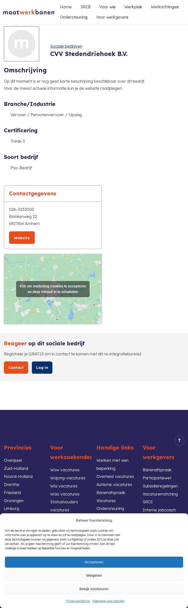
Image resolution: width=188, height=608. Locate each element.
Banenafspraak (157, 468)
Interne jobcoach (159, 509)
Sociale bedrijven (66, 46)
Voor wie (107, 6)
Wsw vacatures (65, 468)
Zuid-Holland (16, 467)
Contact (16, 367)
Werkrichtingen (165, 6)
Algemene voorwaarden (109, 601)
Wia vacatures (64, 484)
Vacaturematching (160, 492)
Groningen (14, 499)
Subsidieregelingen (161, 484)
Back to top (178, 439)
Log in (42, 367)
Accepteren (94, 562)
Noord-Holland (18, 475)
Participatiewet (158, 476)
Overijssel (13, 459)
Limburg (11, 508)
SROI (148, 501)
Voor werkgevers (112, 17)
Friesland (12, 491)
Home (66, 6)
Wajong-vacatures (68, 476)
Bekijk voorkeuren (93, 589)
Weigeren (94, 575)
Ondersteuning (73, 17)
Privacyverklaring (78, 601)
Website (22, 238)
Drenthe (12, 483)
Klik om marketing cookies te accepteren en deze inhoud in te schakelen (53, 288)
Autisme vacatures (114, 483)
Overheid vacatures (115, 475)
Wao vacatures (65, 492)
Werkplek (133, 6)
